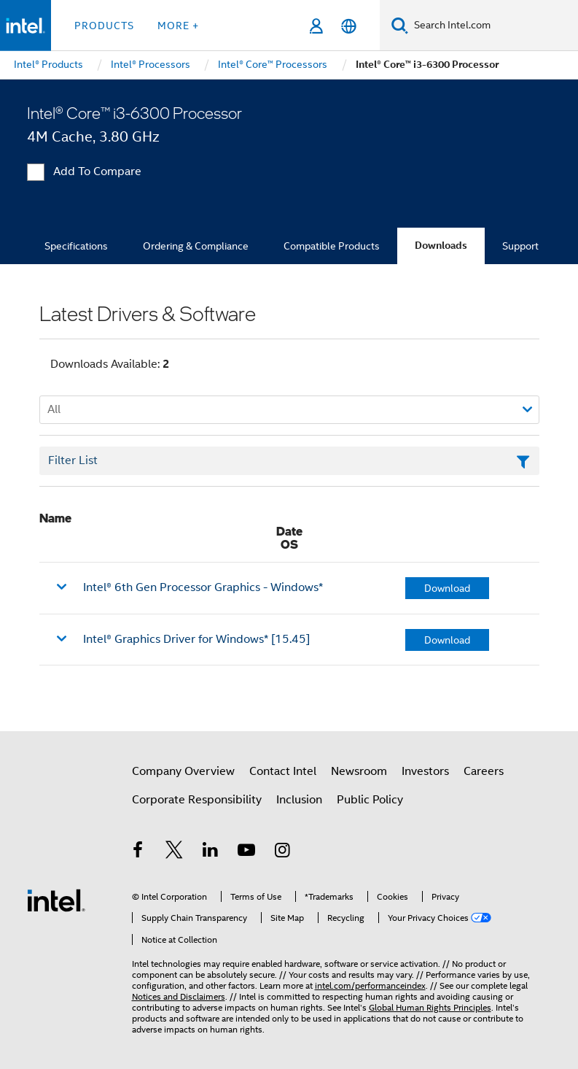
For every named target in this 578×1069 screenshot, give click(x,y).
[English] (348, 26)
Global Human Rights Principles (430, 1007)
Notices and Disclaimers (178, 996)
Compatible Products (332, 245)
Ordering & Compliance (196, 245)
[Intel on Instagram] (282, 852)
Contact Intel (282, 771)
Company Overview (183, 771)
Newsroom (359, 771)
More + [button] (178, 25)
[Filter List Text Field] (289, 461)
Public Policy (370, 799)
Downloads (441, 245)
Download (447, 588)
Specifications (76, 245)
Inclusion (299, 799)
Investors (425, 771)
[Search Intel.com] (493, 25)
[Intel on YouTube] (246, 852)
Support (520, 245)
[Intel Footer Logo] (56, 899)
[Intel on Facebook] (138, 852)
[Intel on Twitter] (174, 852)
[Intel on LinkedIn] (210, 852)
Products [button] (104, 25)
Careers (484, 771)
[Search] (399, 25)
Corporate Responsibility (197, 799)
